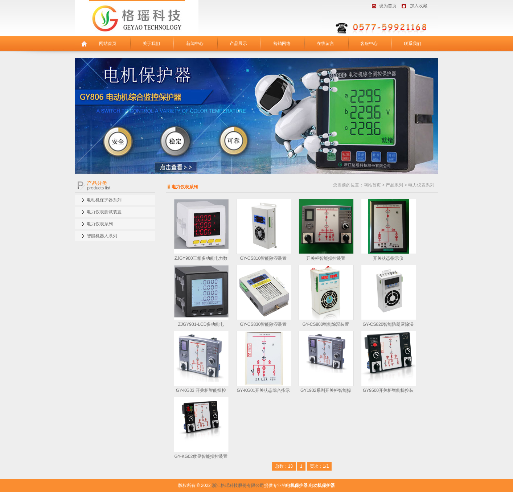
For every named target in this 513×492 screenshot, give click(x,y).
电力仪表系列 (100, 223)
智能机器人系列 (102, 235)
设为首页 (388, 5)
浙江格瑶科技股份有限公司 (238, 485)
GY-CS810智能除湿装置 (263, 258)
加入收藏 (418, 5)
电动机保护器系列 (104, 199)
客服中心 (369, 43)
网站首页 (107, 43)
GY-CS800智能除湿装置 (326, 324)
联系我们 (412, 43)
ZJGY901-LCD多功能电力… (201, 325)
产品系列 (394, 185)
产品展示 (238, 43)
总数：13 (284, 466)
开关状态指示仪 (388, 258)
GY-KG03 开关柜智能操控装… (201, 391)
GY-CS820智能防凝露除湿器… (388, 325)
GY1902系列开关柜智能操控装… (325, 391)
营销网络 (282, 43)
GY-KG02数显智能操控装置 (201, 456)
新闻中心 (195, 43)
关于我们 (151, 43)
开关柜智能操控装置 (325, 258)
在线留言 (325, 43)
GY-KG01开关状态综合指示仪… (263, 391)
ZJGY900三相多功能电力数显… (201, 259)
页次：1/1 (319, 466)
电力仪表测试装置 (104, 211)
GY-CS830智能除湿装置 (263, 324)
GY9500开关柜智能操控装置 (388, 391)
